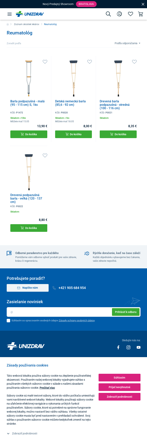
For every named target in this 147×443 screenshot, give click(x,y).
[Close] (143, 4)
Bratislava (86, 4)
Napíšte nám (27, 287)
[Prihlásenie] (119, 14)
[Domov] (8, 24)
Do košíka (29, 134)
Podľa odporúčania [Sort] (126, 43)
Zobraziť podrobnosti (22, 433)
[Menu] (9, 14)
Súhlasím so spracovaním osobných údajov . (53, 320)
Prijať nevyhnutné (119, 387)
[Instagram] (129, 347)
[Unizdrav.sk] (29, 14)
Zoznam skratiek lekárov (26, 24)
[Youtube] (138, 347)
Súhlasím (119, 377)
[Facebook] (118, 347)
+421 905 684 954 (69, 288)
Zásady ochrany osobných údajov (77, 320)
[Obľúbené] (130, 14)
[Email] (73, 312)
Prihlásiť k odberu (125, 312)
